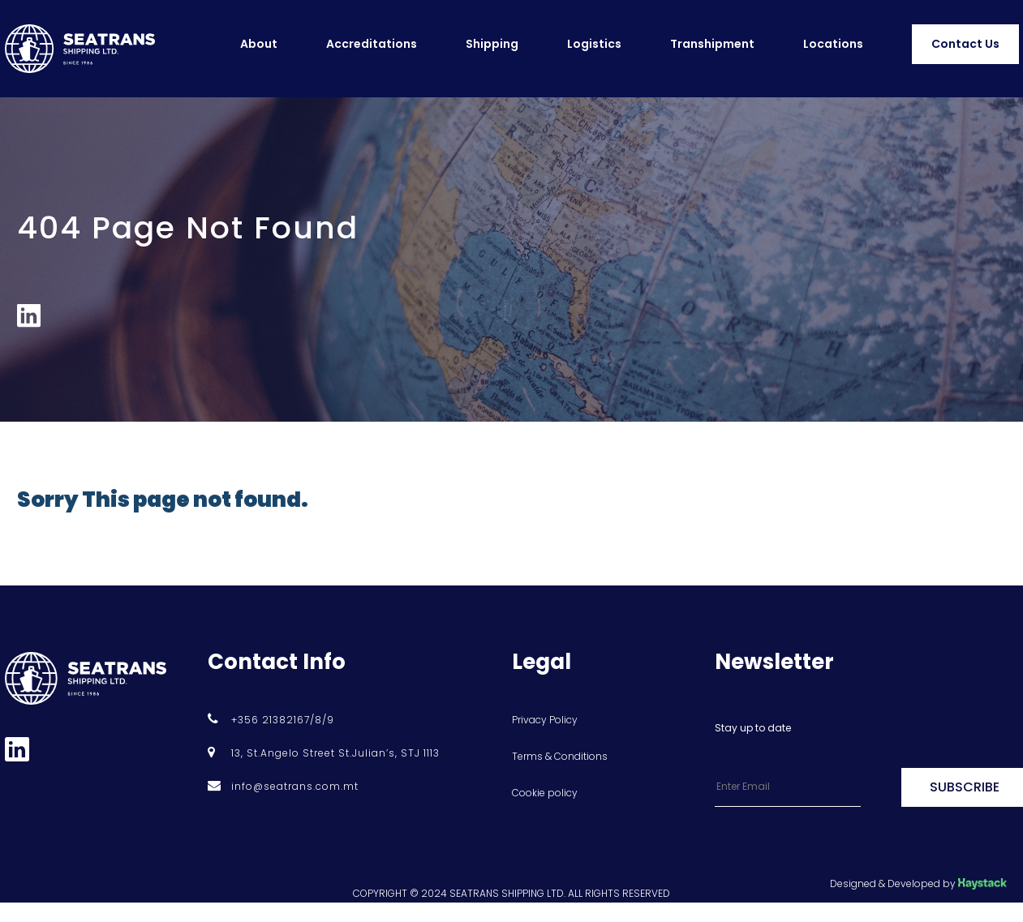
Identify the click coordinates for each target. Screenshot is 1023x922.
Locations (833, 44)
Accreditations (371, 44)
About (258, 44)
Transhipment (712, 44)
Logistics (594, 44)
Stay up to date (753, 728)
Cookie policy (545, 793)
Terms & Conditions (560, 756)
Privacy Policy (545, 720)
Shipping (492, 44)
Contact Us (965, 44)
